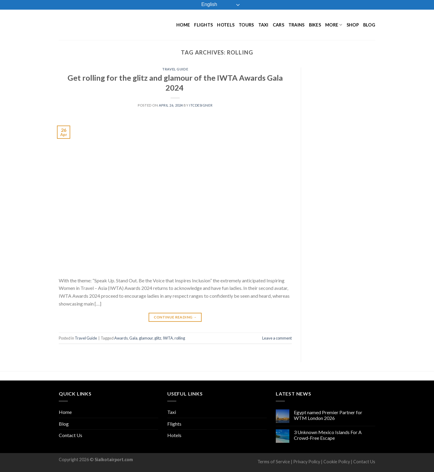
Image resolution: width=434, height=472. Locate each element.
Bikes (315, 24)
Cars (278, 24)
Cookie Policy (336, 461)
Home (183, 24)
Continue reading (175, 317)
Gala (133, 338)
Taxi (263, 24)
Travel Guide (175, 69)
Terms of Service (273, 461)
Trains (296, 24)
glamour (146, 338)
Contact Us (70, 435)
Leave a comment (277, 338)
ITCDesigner (200, 105)
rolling (180, 338)
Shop (353, 24)
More (333, 25)
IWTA (168, 338)
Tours (246, 24)
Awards (121, 338)
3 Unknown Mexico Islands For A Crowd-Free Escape (328, 435)
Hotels (225, 24)
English (205, 4)
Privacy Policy (306, 461)
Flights (203, 24)
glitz (157, 338)
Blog (369, 24)
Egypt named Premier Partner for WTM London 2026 (328, 415)
